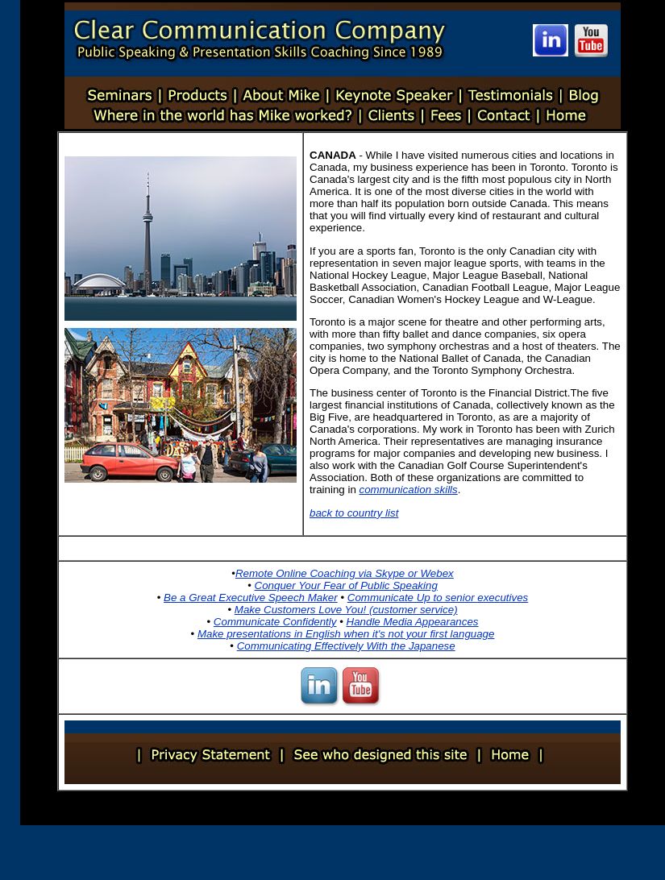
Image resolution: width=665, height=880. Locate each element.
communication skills (409, 490)
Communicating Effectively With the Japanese (346, 646)
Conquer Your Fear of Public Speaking (346, 585)
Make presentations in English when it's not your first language (346, 634)
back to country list (354, 513)
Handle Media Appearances (413, 622)
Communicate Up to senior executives (437, 598)
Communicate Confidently (275, 622)
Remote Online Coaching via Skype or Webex (344, 573)
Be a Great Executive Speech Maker (251, 598)
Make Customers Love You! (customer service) (346, 610)
